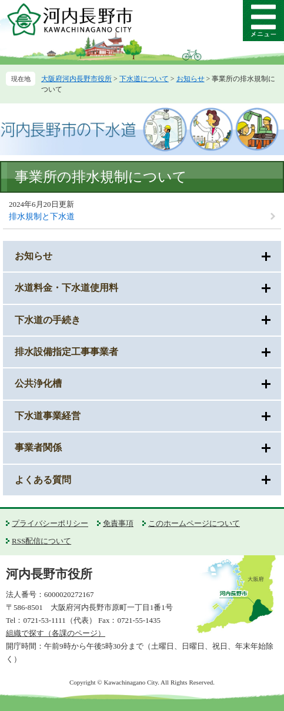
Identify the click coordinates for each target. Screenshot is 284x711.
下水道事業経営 (48, 416)
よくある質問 (43, 480)
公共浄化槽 (38, 383)
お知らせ (190, 79)
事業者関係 (38, 447)
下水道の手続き (48, 320)
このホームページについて (194, 523)
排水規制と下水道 (42, 216)
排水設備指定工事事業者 (66, 352)
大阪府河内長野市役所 (76, 79)
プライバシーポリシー (50, 523)
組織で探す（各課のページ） (55, 633)
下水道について (144, 79)
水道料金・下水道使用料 (66, 288)
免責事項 (118, 523)
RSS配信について (41, 540)
